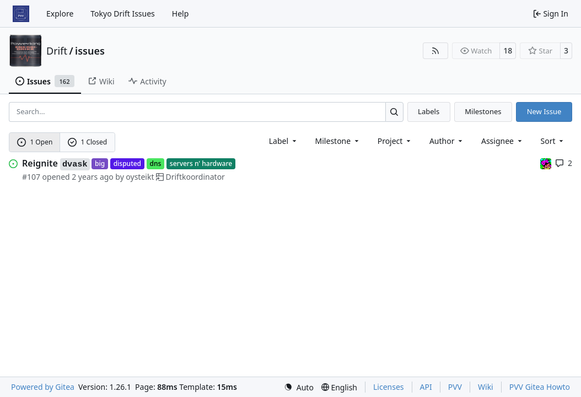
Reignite (56, 164)
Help (180, 13)
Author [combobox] (446, 141)
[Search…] (394, 111)
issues (90, 50)
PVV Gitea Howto (539, 387)
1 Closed (87, 142)
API (426, 387)
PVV (455, 387)
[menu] (553, 141)
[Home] (21, 14)
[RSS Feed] (435, 50)
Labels (428, 111)
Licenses (388, 387)
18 (507, 50)
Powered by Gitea (42, 387)
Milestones (483, 111)
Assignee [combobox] (502, 141)
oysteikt (140, 176)
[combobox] (283, 141)
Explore (59, 13)
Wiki (485, 387)
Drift (56, 50)
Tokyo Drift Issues (122, 13)
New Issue (544, 111)
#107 (31, 176)
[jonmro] (545, 163)
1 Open (35, 142)
